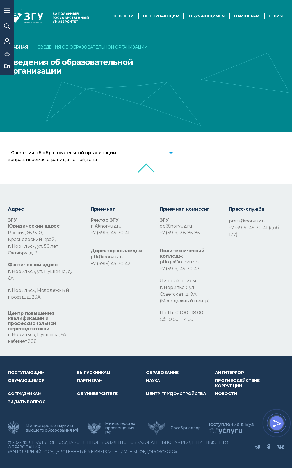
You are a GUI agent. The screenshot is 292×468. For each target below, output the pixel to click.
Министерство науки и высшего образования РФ (52, 428)
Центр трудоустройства (176, 393)
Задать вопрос (26, 401)
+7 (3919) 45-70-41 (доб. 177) (254, 231)
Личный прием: (178, 280)
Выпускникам (93, 372)
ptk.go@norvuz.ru (180, 262)
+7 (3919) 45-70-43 (180, 268)
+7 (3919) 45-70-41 (110, 232)
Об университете (97, 393)
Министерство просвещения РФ (120, 428)
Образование (162, 372)
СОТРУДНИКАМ (24, 393)
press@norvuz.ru (248, 221)
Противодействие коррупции (237, 383)
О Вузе (276, 16)
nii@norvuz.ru (106, 226)
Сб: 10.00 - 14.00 (176, 319)
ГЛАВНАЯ (18, 47)
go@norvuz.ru (176, 226)
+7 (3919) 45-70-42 (111, 263)
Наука (153, 380)
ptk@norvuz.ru (108, 257)
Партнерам (90, 380)
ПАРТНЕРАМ (246, 16)
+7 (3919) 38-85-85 (180, 232)
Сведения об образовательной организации (63, 152)
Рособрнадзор (185, 427)
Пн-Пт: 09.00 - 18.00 (181, 312)
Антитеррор (229, 372)
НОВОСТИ (123, 16)
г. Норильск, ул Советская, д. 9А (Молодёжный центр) (185, 294)
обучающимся (207, 16)
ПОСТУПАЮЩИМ (161, 16)
